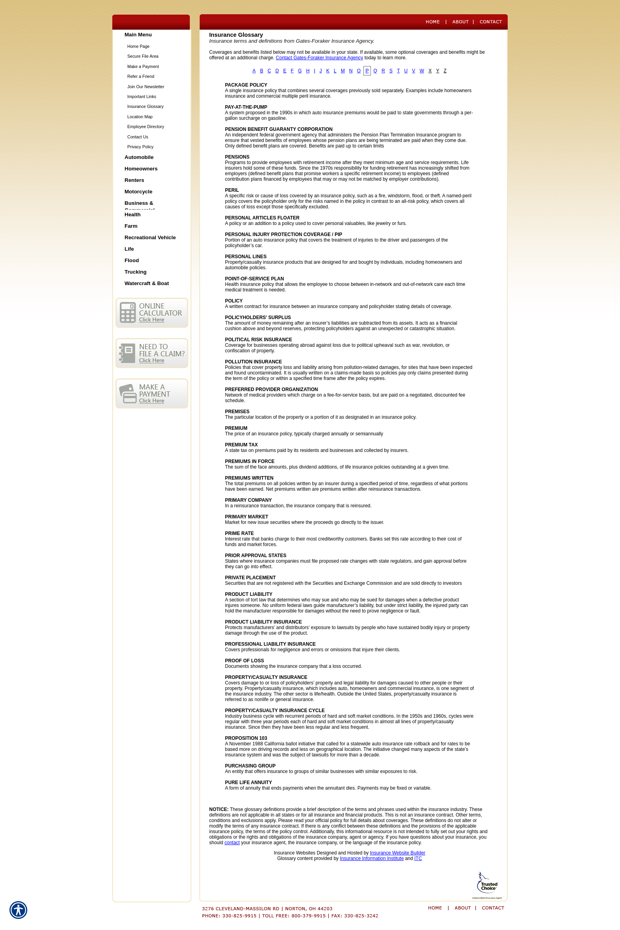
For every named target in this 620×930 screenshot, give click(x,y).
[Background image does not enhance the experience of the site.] (151, 35)
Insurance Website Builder (397, 853)
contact (232, 842)
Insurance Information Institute (372, 858)
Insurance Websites (294, 853)
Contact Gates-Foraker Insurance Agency (319, 57)
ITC (418, 858)
